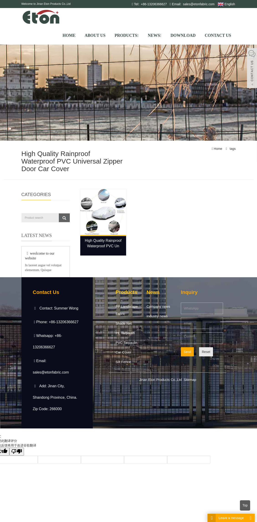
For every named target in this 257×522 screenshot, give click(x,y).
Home (68, 35)
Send (187, 352)
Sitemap (190, 380)
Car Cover (123, 352)
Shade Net (124, 323)
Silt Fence (123, 362)
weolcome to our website (40, 255)
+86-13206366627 (153, 4)
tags (232, 149)
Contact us (218, 35)
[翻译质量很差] (16, 452)
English (226, 4)
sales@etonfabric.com (198, 4)
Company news (158, 306)
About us (95, 35)
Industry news (157, 316)
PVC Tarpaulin (127, 342)
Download (183, 35)
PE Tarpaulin (125, 333)
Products (126, 35)
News (154, 35)
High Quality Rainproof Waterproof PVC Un (103, 243)
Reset (206, 352)
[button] (138, 35)
